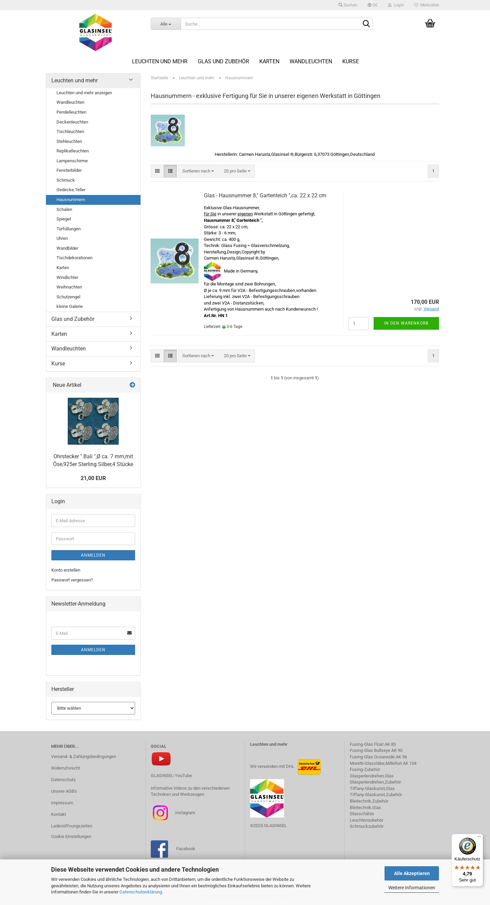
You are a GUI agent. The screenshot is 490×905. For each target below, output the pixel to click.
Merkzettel (426, 5)
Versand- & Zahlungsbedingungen (83, 756)
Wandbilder (67, 248)
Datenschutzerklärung (140, 891)
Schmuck (65, 180)
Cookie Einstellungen (71, 836)
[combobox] (198, 171)
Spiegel (63, 218)
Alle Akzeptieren (412, 873)
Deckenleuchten (72, 122)
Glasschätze (362, 813)
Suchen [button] (348, 5)
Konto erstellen (65, 570)
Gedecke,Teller (70, 189)
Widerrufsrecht (65, 768)
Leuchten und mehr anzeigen (84, 92)
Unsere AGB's (64, 791)
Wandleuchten (311, 61)
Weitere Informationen (411, 887)
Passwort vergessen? (72, 579)
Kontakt (58, 814)
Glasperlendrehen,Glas (372, 775)
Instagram (184, 812)
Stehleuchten (69, 141)
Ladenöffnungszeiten (71, 825)
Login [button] (396, 5)
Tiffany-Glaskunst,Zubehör (376, 794)
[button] (372, 5)
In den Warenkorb (406, 323)
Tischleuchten (70, 131)
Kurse (350, 61)
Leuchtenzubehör (366, 820)
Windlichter (67, 277)
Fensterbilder (69, 170)
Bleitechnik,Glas (365, 807)
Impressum (62, 802)
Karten (269, 61)
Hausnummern (70, 199)
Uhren (62, 238)
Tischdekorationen (74, 257)
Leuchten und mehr (159, 61)
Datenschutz (63, 779)
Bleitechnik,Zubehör (369, 801)
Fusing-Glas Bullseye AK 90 (376, 750)
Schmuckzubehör (366, 826)
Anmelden (93, 555)
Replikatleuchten (72, 150)
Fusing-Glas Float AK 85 (373, 744)
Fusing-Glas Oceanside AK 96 (378, 756)
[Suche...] (166, 24)
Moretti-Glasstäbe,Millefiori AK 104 (383, 763)
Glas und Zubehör (223, 61)
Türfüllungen (68, 228)
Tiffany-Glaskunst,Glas (372, 788)
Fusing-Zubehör (365, 769)
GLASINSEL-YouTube (171, 775)
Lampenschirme (72, 160)
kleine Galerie (69, 306)
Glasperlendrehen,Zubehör (375, 782)
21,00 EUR (93, 478)
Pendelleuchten (71, 112)
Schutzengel (68, 296)
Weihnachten (69, 287)
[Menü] (479, 838)
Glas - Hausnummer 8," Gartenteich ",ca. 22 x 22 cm (265, 195)
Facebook (185, 848)
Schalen (64, 209)
